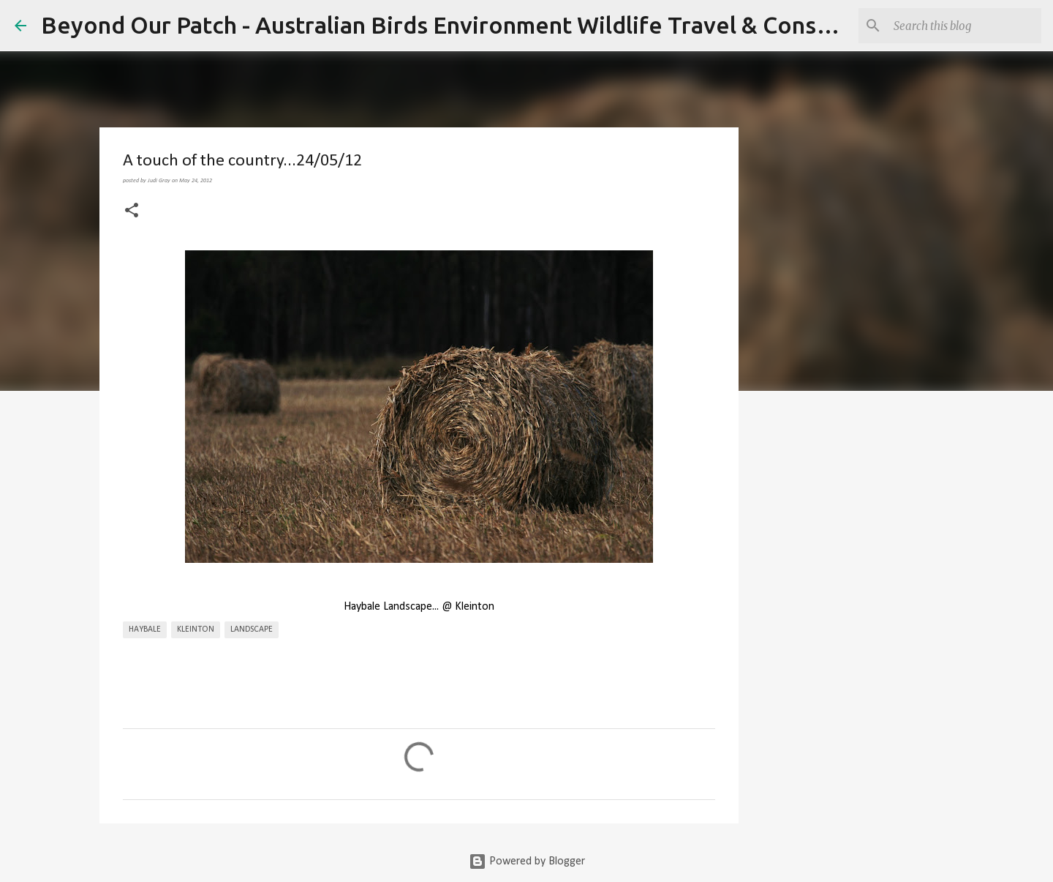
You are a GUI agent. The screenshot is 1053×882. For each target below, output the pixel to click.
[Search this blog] (964, 25)
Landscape (251, 629)
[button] (131, 211)
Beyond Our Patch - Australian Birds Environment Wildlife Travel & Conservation (475, 25)
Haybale (145, 629)
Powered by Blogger (527, 861)
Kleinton (195, 629)
